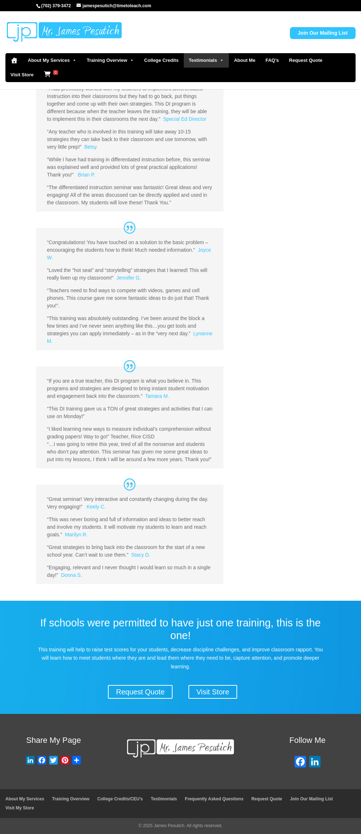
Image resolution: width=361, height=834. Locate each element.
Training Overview (110, 60)
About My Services (52, 60)
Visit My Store (19, 807)
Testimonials (206, 60)
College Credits (161, 60)
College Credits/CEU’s (120, 798)
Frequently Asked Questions (214, 798)
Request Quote (305, 60)
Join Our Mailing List (323, 33)
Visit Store (22, 74)
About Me (244, 60)
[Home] (14, 60)
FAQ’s (272, 60)
